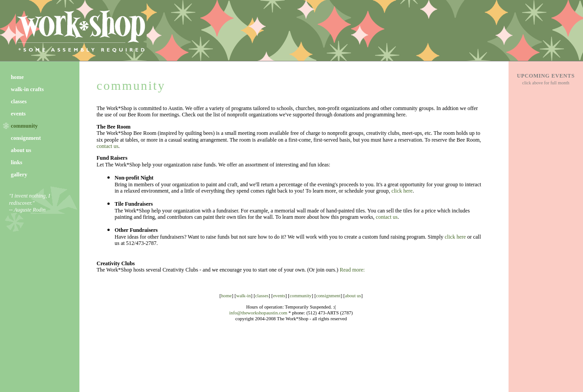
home (17, 77)
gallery (19, 174)
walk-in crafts (27, 89)
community (131, 85)
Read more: (352, 270)
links (16, 162)
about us (21, 150)
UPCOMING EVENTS (545, 76)
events (18, 114)
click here (401, 191)
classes (19, 101)
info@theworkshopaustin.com (258, 312)
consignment (26, 138)
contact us (107, 146)
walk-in (243, 295)
